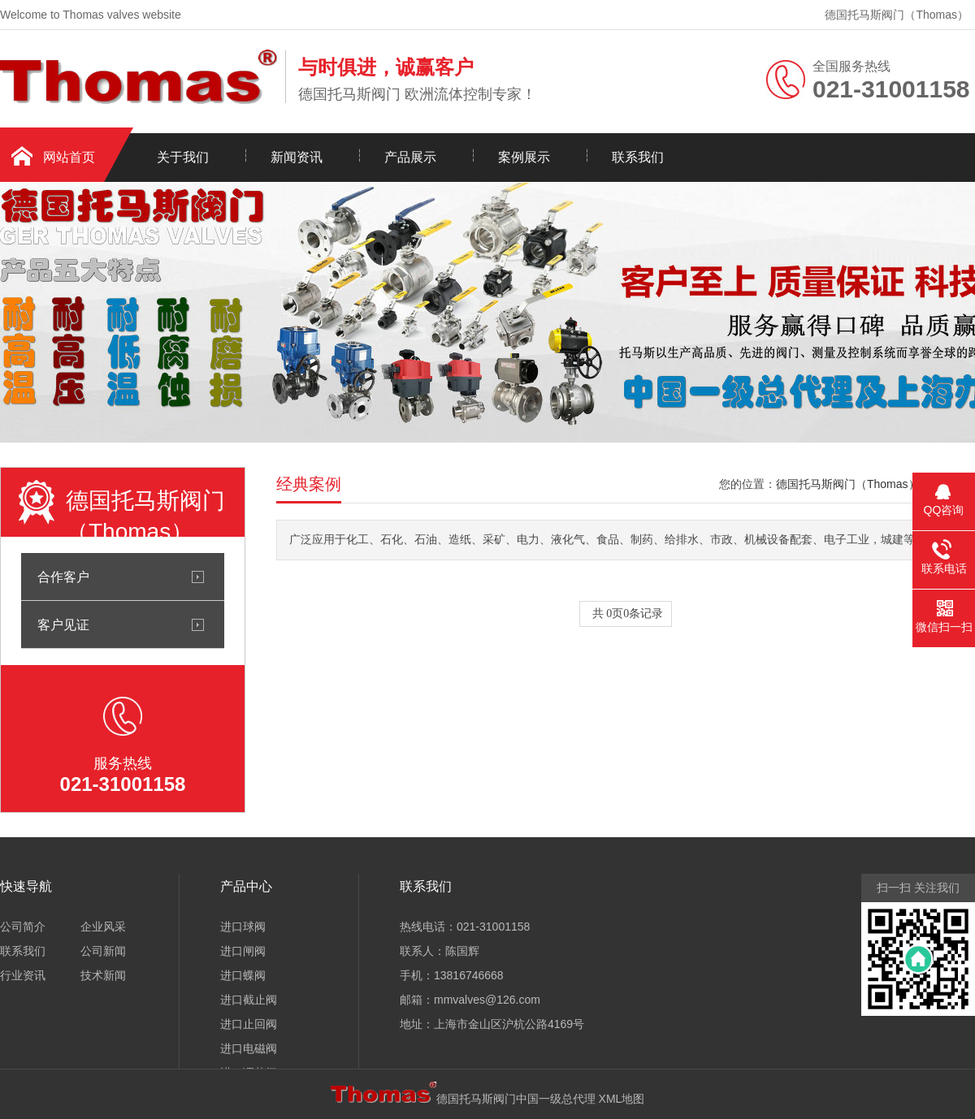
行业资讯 (23, 975)
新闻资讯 (297, 157)
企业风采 (103, 926)
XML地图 (622, 1098)
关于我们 (183, 157)
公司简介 (23, 926)
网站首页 (69, 157)
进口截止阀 (248, 999)
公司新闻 (103, 950)
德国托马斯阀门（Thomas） (896, 14)
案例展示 (524, 157)
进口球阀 (243, 926)
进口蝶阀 (243, 975)
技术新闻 (103, 975)
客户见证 (63, 624)
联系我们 (638, 157)
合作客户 (63, 576)
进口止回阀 (248, 1023)
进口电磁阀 (248, 1048)
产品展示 (410, 157)
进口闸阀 (243, 950)
